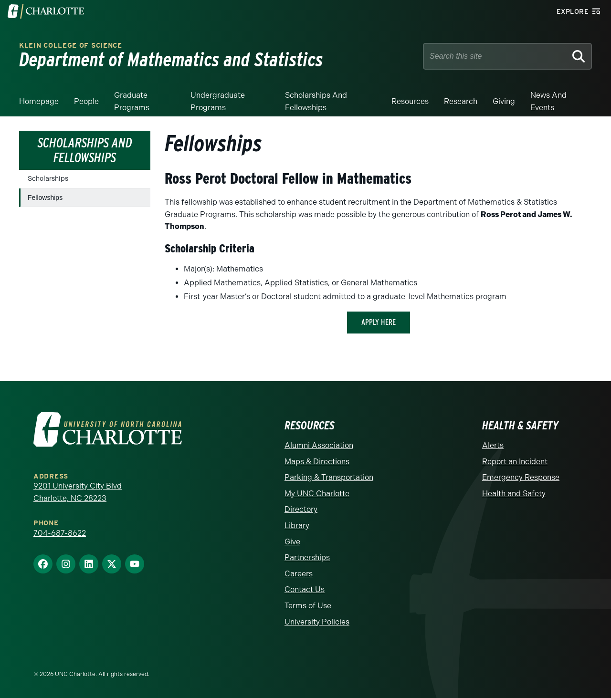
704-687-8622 (59, 533)
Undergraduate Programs (217, 101)
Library (296, 525)
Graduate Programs (131, 101)
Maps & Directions (316, 461)
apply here (378, 322)
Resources (410, 101)
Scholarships (48, 179)
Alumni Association (318, 445)
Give (292, 541)
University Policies (316, 621)
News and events (548, 101)
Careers (298, 573)
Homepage (39, 101)
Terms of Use (307, 605)
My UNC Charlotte (316, 493)
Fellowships (45, 197)
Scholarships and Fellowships (316, 101)
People (86, 101)
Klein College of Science (70, 45)
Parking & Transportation (328, 477)
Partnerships (307, 557)
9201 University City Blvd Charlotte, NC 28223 (77, 492)
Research (460, 101)
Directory (300, 509)
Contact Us (304, 589)
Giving (504, 101)
